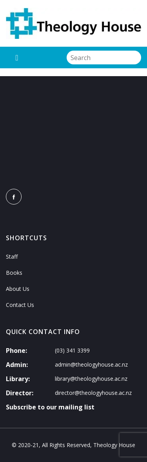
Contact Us (20, 305)
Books (14, 272)
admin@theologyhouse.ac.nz (91, 364)
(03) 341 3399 (72, 350)
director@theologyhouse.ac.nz (93, 392)
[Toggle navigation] (17, 57)
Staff (12, 256)
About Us (17, 288)
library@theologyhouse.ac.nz (91, 378)
